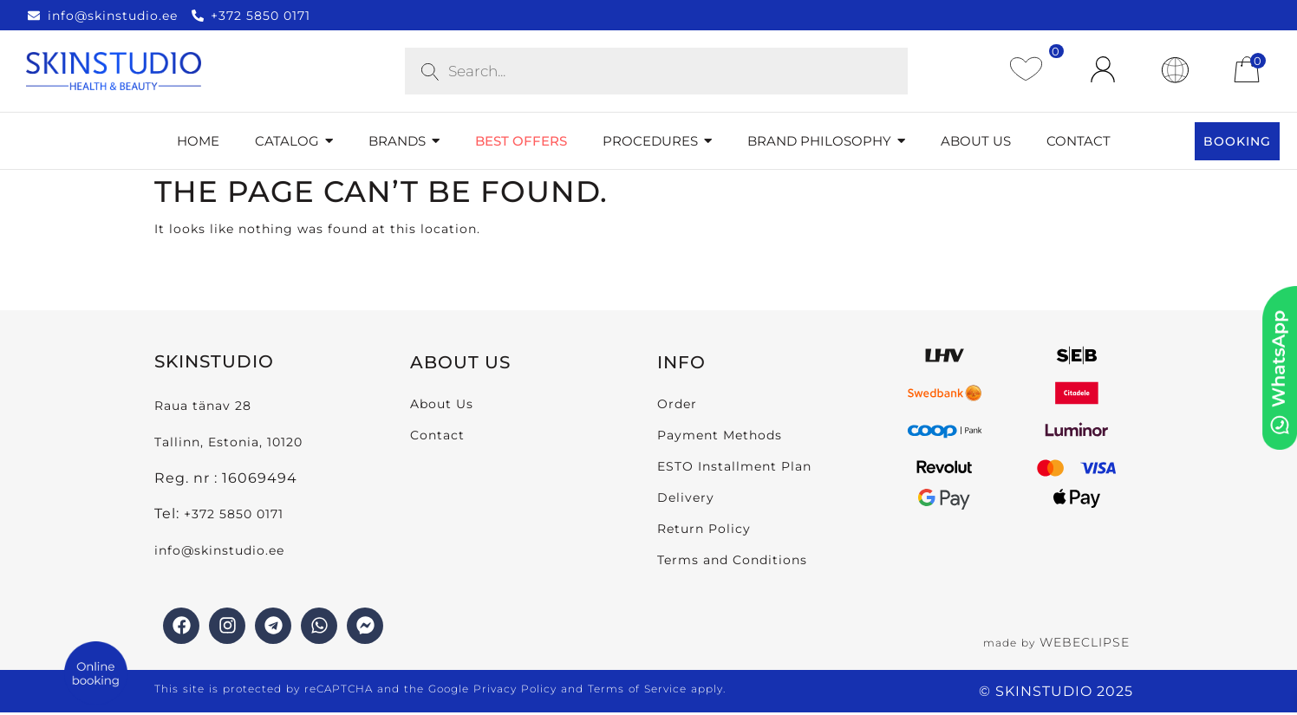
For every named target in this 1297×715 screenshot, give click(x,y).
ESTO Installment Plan (734, 466)
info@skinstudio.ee (221, 550)
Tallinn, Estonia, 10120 (228, 442)
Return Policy (704, 528)
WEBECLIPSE (1085, 642)
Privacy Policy (515, 688)
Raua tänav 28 (202, 405)
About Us (441, 404)
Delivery (685, 497)
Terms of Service (637, 688)
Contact (437, 435)
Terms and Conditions (732, 560)
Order (677, 404)
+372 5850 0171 (234, 514)
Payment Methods (719, 435)
